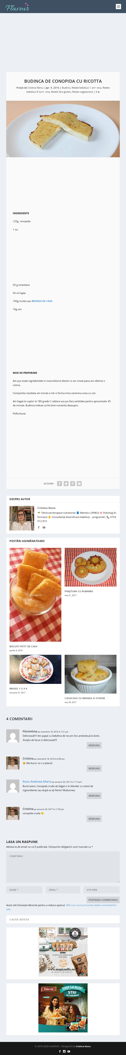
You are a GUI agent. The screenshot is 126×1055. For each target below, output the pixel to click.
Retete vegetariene (82, 91)
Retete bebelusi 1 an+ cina (86, 87)
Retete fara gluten (61, 91)
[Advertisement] (63, 42)
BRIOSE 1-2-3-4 (18, 688)
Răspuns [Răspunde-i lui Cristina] (94, 768)
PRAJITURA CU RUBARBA (79, 591)
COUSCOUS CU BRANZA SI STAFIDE (85, 698)
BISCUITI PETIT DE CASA (23, 646)
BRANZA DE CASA (42, 301)
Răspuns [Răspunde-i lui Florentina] (94, 745)
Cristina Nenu (35, 87)
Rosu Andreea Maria (37, 781)
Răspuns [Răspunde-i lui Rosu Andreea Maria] (94, 795)
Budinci (66, 87)
